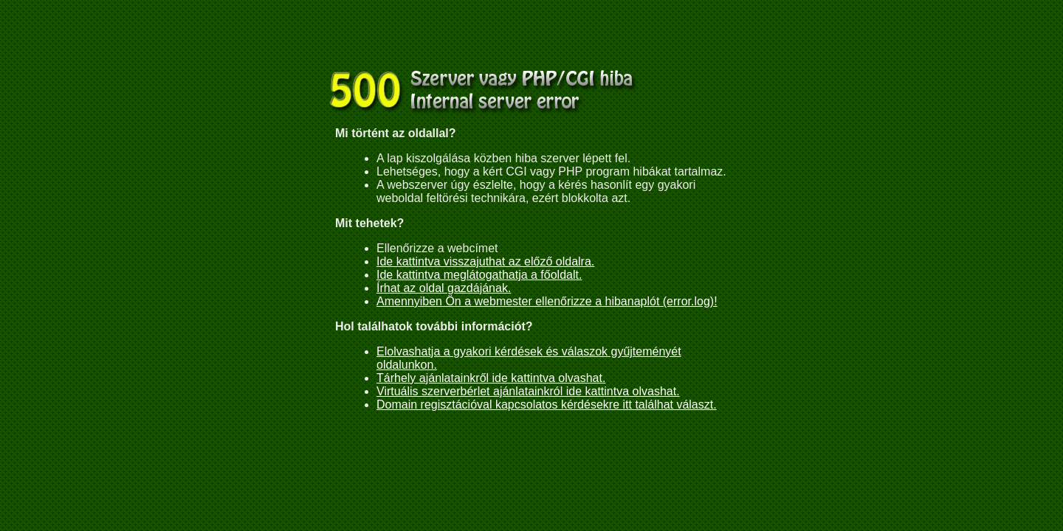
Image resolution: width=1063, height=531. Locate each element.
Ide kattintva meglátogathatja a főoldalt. (479, 274)
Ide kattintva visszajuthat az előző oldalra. (485, 261)
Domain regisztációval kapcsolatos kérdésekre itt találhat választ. (546, 404)
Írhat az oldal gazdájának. (443, 288)
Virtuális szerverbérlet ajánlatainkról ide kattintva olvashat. (528, 391)
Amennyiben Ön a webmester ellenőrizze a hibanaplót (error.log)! (547, 301)
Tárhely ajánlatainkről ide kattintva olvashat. (490, 378)
